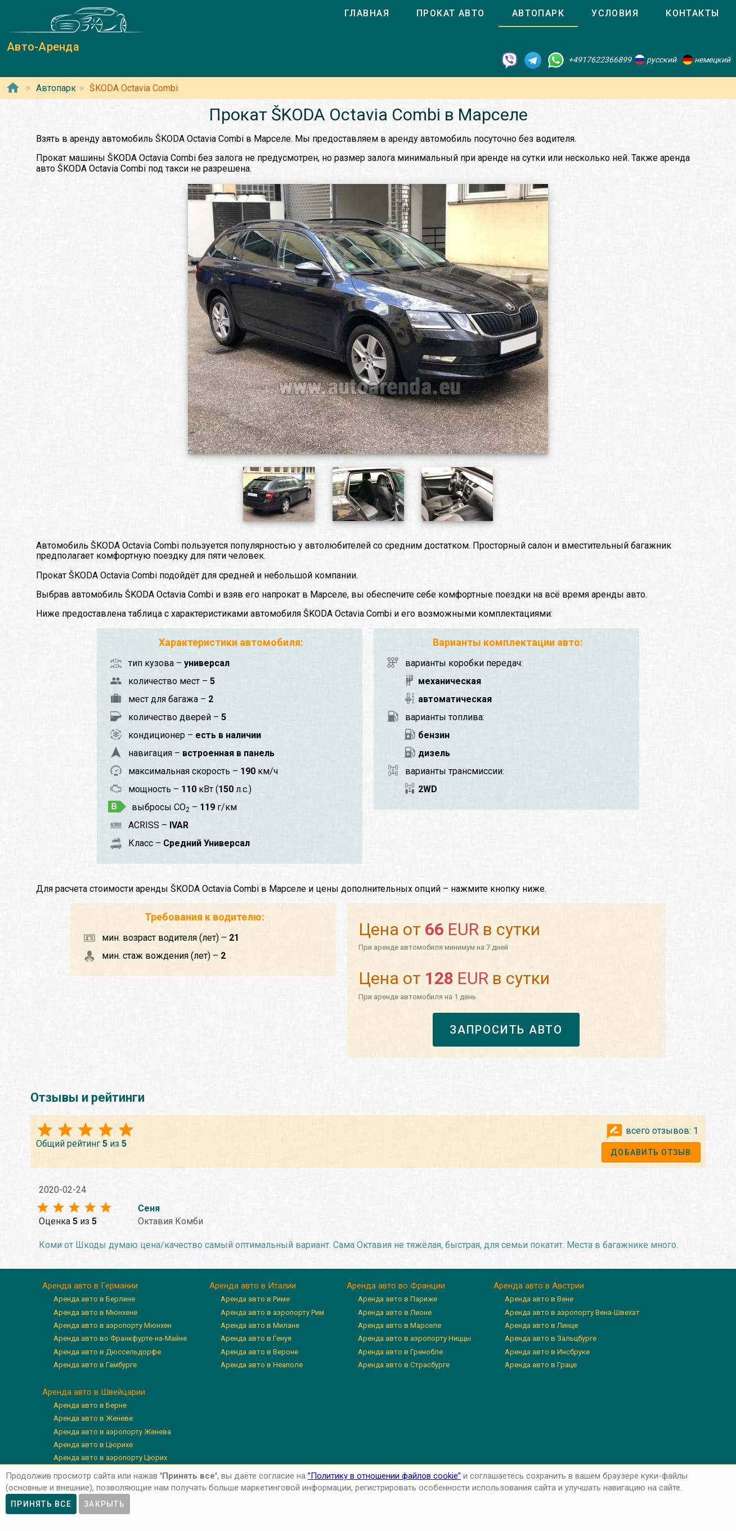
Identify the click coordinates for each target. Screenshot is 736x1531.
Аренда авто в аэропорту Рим (272, 1312)
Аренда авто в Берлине (94, 1299)
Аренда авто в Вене (539, 1299)
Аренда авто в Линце (541, 1325)
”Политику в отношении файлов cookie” (384, 1476)
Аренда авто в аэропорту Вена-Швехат (572, 1312)
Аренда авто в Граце (541, 1365)
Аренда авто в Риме (255, 1299)
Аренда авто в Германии (90, 1286)
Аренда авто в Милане (260, 1325)
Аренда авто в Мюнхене (95, 1312)
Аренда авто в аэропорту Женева (112, 1431)
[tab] (367, 13)
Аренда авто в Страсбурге (404, 1365)
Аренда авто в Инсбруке (547, 1352)
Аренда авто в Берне (90, 1405)
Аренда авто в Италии (252, 1286)
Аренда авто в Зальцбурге (550, 1338)
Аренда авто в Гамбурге (95, 1365)
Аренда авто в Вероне (259, 1352)
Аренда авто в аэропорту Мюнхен (112, 1325)
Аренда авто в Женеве (93, 1418)
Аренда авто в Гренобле (400, 1352)
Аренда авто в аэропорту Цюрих (110, 1457)
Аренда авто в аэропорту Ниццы (414, 1338)
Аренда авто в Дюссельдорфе (107, 1352)
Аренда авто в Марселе (399, 1325)
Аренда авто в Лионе (395, 1312)
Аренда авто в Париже (397, 1299)
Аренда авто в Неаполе (262, 1365)
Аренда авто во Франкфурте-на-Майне (120, 1338)
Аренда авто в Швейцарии (93, 1392)
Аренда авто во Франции (396, 1286)
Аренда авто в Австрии (538, 1286)
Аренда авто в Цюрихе (93, 1444)
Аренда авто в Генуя (256, 1338)
